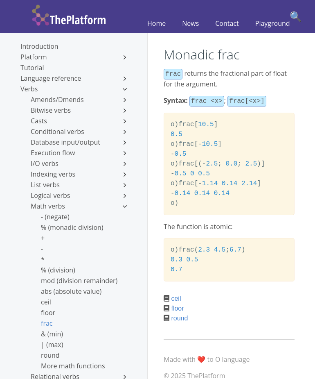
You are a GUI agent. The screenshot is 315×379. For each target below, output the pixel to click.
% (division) (58, 270)
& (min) (52, 333)
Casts (79, 120)
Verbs (73, 88)
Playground (272, 23)
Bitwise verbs (79, 110)
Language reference (73, 78)
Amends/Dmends (79, 99)
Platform (73, 56)
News (190, 23)
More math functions (73, 365)
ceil (46, 301)
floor (48, 312)
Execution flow (79, 152)
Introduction (39, 46)
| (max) (52, 344)
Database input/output (79, 142)
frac (46, 323)
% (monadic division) (72, 227)
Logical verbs (79, 195)
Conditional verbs (79, 131)
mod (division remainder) (79, 280)
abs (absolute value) (71, 291)
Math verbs (79, 206)
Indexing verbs (79, 174)
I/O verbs (79, 163)
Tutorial (32, 67)
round (50, 355)
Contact (227, 23)
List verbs (79, 184)
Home (156, 23)
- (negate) (55, 216)
